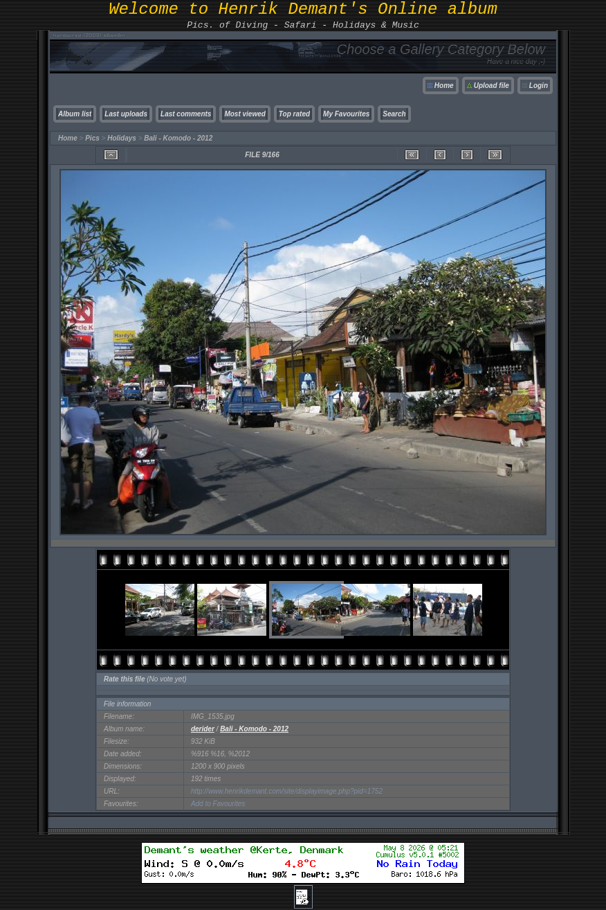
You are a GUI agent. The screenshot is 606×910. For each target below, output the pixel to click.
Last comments (185, 114)
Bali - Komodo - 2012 (178, 138)
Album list (74, 114)
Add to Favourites (218, 804)
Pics (92, 138)
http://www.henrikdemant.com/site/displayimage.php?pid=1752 (287, 791)
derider (202, 729)
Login (538, 85)
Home (444, 85)
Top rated (294, 114)
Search (394, 114)
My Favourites (346, 114)
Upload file (491, 85)
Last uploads (125, 114)
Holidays (121, 138)
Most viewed (244, 114)
